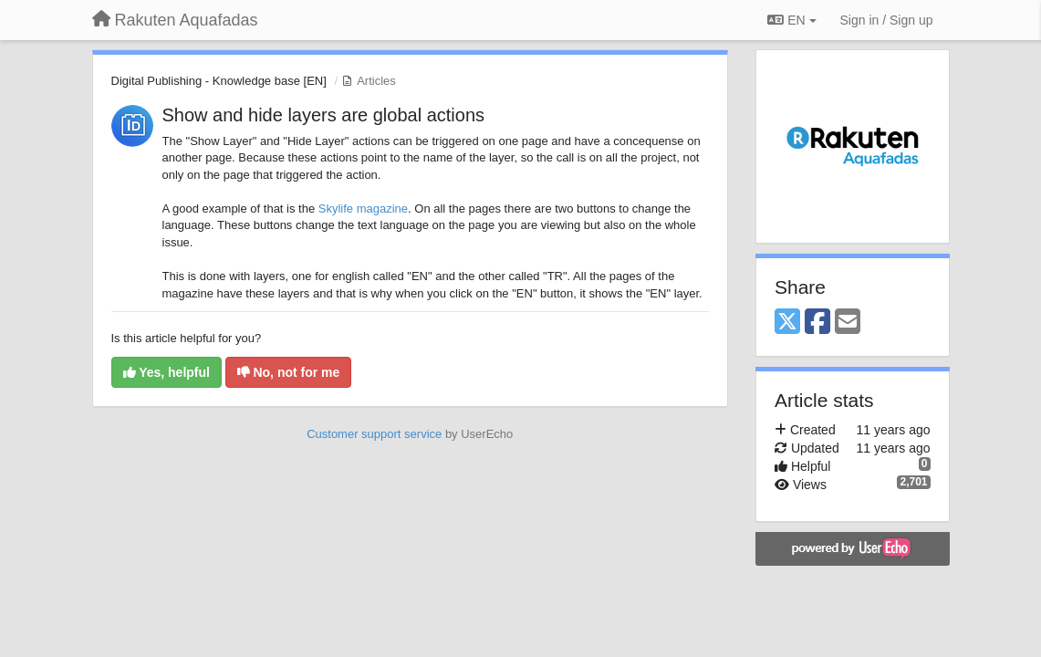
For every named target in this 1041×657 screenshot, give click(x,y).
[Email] (847, 323)
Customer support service (374, 434)
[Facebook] (817, 323)
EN (791, 20)
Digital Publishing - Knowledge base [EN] (219, 81)
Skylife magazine (363, 208)
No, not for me (288, 372)
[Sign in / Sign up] (887, 20)
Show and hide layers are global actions (323, 115)
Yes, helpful (166, 372)
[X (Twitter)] (787, 323)
